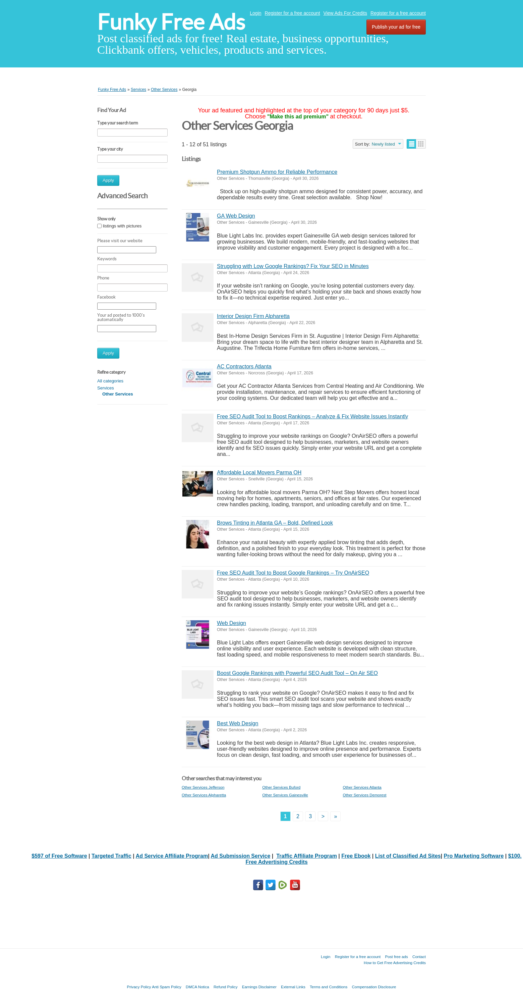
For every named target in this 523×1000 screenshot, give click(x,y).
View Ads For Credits (345, 13)
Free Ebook (355, 856)
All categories (110, 380)
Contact (419, 956)
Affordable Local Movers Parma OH (259, 472)
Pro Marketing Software (474, 856)
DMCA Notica (197, 987)
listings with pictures (122, 225)
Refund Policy (226, 987)
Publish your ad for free (396, 27)
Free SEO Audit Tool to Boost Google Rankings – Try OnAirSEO (293, 573)
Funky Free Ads (171, 22)
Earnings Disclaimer (259, 987)
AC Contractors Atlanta (244, 366)
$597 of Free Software (59, 856)
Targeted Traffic (111, 856)
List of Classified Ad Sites (408, 856)
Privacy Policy (139, 987)
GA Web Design (236, 216)
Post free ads (396, 956)
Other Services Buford (281, 787)
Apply (108, 180)
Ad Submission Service (240, 856)
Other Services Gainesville (285, 795)
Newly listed (383, 144)
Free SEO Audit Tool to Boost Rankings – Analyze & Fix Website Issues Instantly (312, 416)
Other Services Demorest (364, 795)
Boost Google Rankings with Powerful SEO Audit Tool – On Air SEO (297, 673)
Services (105, 387)
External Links (293, 987)
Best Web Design (237, 723)
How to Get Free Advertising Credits (395, 962)
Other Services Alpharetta (204, 795)
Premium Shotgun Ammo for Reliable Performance (277, 172)
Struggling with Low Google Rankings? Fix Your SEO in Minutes (293, 266)
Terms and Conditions (328, 987)
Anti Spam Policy (166, 987)
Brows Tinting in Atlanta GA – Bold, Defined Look (275, 523)
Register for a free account (292, 13)
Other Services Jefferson (203, 787)
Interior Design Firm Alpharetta (253, 316)
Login (255, 13)
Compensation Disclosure (374, 987)
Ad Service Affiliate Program (172, 856)
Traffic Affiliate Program (306, 856)
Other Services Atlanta (362, 787)
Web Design (231, 623)
